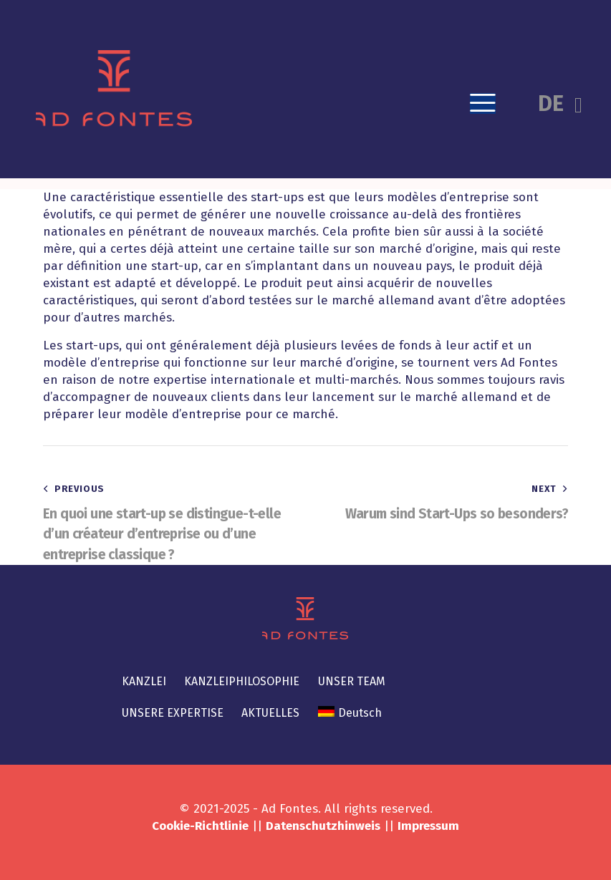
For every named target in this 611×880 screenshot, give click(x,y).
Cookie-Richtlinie (200, 825)
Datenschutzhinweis (323, 825)
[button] (483, 103)
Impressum (428, 825)
